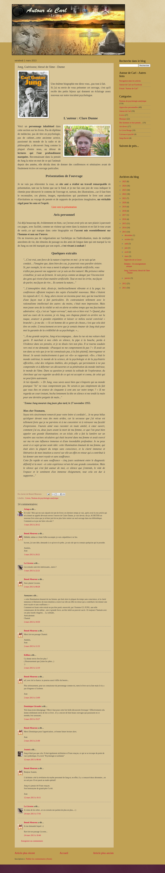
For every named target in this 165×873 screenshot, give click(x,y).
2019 (124, 207)
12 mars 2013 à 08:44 (32, 760)
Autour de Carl (125, 111)
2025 (124, 181)
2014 (124, 228)
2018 (124, 211)
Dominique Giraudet (32, 706)
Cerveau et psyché (126, 134)
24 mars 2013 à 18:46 (32, 835)
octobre (128, 239)
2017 (124, 215)
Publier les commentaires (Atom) (39, 859)
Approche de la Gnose (133, 260)
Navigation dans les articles (130, 81)
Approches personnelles (128, 107)
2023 (124, 190)
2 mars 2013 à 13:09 (32, 698)
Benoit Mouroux (31, 533)
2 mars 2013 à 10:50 (32, 622)
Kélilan (27, 655)
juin (126, 248)
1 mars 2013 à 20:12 (32, 525)
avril (127, 252)
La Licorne (28, 563)
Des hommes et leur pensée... (130, 123)
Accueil (64, 853)
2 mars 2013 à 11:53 (32, 646)
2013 (124, 232)
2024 (124, 186)
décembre (129, 235)
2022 (124, 194)
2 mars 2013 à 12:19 (32, 668)
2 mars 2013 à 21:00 (32, 741)
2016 (124, 219)
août (126, 244)
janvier (128, 278)
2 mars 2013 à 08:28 (32, 587)
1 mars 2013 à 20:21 (32, 555)
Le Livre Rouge (125, 130)
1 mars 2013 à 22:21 (32, 571)
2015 (124, 223)
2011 (124, 288)
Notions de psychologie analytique (44, 498)
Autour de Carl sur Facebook (130, 85)
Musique (122, 119)
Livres (27, 498)
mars (127, 256)
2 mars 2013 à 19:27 (32, 719)
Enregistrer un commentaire (32, 841)
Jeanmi (27, 750)
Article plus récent (25, 853)
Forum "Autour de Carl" (128, 88)
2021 (124, 198)
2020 (124, 203)
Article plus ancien (103, 853)
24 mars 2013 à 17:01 (32, 814)
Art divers (123, 126)
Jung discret (124, 138)
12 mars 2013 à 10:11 (32, 798)
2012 (124, 283)
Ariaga (27, 509)
